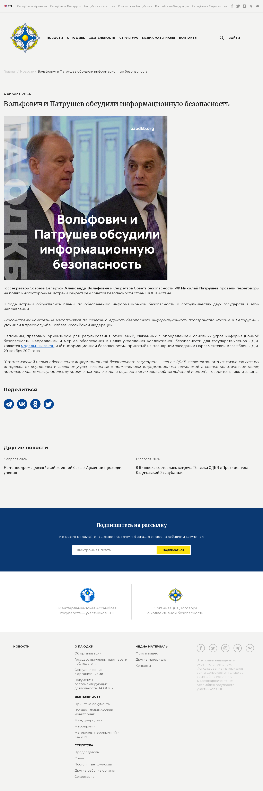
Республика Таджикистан (209, 6)
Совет (79, 758)
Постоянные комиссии (93, 764)
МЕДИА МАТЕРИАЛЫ (151, 646)
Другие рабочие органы (94, 770)
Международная (88, 720)
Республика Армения (32, 6)
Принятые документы (92, 704)
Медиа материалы (158, 38)
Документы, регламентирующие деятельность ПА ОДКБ (93, 684)
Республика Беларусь (65, 6)
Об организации (88, 653)
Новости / (28, 71)
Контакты (188, 38)
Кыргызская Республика (135, 6)
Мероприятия (85, 726)
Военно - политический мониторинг (93, 712)
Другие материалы (151, 659)
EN (7, 6)
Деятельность (102, 38)
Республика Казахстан (99, 6)
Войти (234, 38)
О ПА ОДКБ (76, 38)
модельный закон (37, 346)
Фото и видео (146, 653)
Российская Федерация (172, 6)
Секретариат (85, 777)
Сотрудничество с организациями (88, 672)
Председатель (86, 752)
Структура (128, 38)
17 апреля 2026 (148, 459)
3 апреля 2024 (15, 459)
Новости (55, 38)
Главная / (11, 71)
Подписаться (173, 550)
